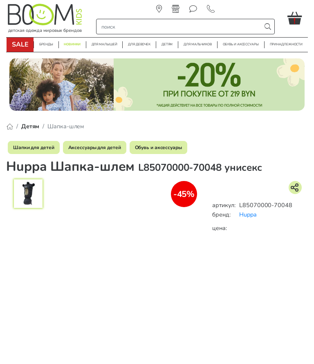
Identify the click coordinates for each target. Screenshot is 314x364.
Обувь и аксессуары (158, 147)
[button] (297, 18)
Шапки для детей (33, 147)
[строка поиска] (180, 26)
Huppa (248, 214)
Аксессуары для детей (94, 147)
